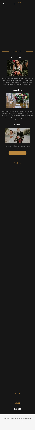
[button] (4, 3)
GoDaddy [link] (20, 422)
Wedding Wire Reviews (17, 153)
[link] (17, 3)
